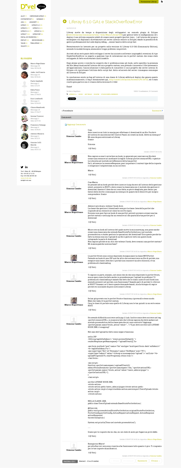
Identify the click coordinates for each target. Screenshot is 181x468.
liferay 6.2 (39, 31)
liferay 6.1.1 (26, 31)
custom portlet (27, 19)
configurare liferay (38, 16)
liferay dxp (38, 34)
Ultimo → (155, 461)
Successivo (157, 110)
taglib (24, 43)
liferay (25, 25)
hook (81, 94)
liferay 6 (25, 28)
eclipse (96, 94)
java (23, 22)
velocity (25, 46)
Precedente (128, 461)
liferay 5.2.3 (37, 25)
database (41, 19)
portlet (25, 40)
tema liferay (36, 43)
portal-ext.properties (29, 37)
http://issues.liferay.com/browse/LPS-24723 (128, 79)
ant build (88, 94)
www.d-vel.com (26, 178)
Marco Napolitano (155, 202)
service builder (38, 40)
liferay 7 (25, 34)
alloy (24, 16)
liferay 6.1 (37, 28)
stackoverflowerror (109, 94)
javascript (34, 22)
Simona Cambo (156, 178)
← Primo (115, 461)
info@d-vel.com (26, 180)
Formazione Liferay (149, 2)
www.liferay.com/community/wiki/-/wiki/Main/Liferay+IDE (94, 35)
